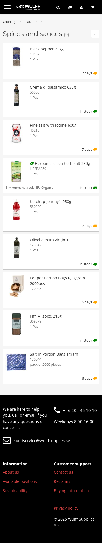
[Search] (58, 7)
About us (11, 472)
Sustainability (15, 490)
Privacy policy (66, 508)
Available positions (20, 481)
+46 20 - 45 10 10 (75, 410)
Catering (9, 21)
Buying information (71, 490)
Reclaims (62, 481)
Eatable (31, 21)
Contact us (63, 472)
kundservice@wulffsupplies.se (36, 440)
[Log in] (81, 7)
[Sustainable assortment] (70, 7)
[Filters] (95, 34)
